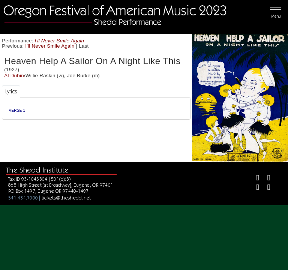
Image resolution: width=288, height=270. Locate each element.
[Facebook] (254, 178)
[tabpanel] (96, 108)
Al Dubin (14, 75)
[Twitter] (265, 178)
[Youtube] (265, 188)
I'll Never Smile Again (59, 41)
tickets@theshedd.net (66, 198)
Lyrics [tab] (11, 91)
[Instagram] (254, 188)
